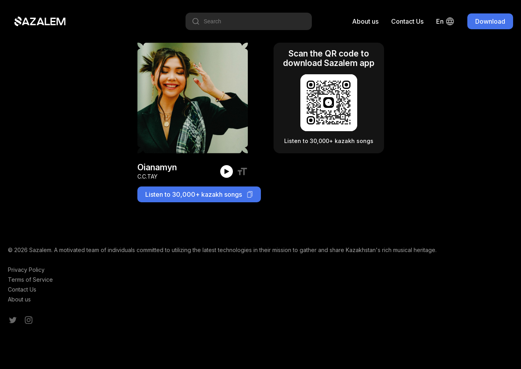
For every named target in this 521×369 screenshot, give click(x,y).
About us (365, 21)
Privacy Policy (26, 269)
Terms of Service (30, 279)
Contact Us (407, 21)
